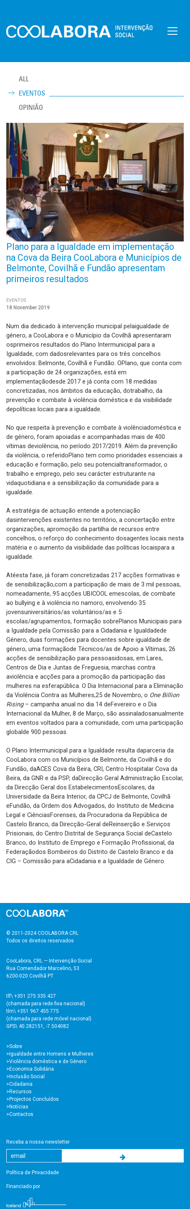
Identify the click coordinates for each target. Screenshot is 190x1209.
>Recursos (19, 1092)
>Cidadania (19, 1084)
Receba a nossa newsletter (38, 1142)
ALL (24, 79)
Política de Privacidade (32, 1172)
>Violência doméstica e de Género (46, 1061)
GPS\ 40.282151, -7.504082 (37, 1026)
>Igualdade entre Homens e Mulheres (50, 1054)
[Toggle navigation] (172, 31)
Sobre (15, 1046)
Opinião (31, 107)
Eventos (32, 93)
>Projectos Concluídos (32, 1099)
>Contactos (19, 1114)
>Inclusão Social (25, 1076)
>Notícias (17, 1107)
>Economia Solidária (30, 1069)
